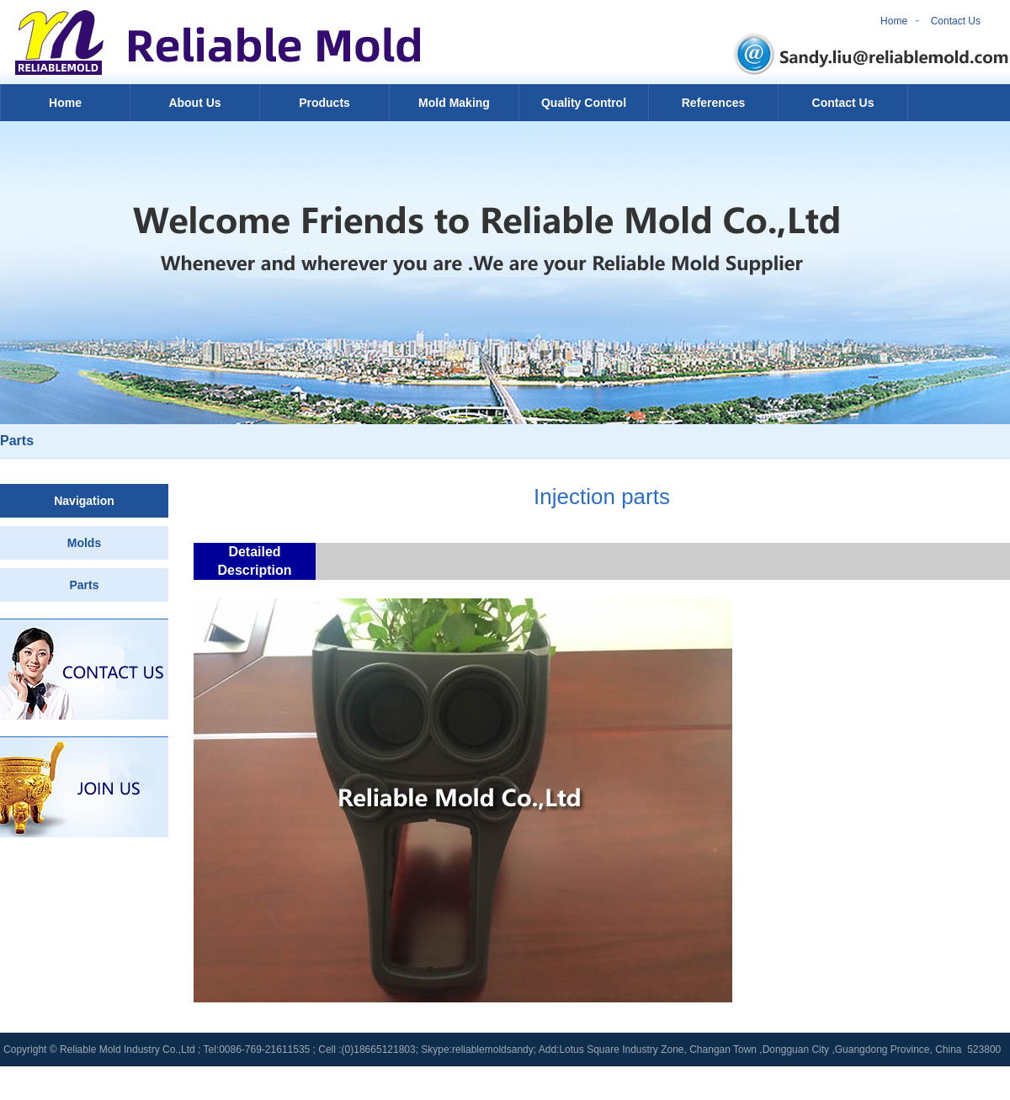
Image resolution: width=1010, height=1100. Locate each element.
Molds (84, 543)
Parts (83, 585)
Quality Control (583, 102)
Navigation (84, 500)
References (714, 102)
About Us (194, 102)
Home (893, 21)
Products (324, 102)
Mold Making (454, 102)
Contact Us (956, 21)
